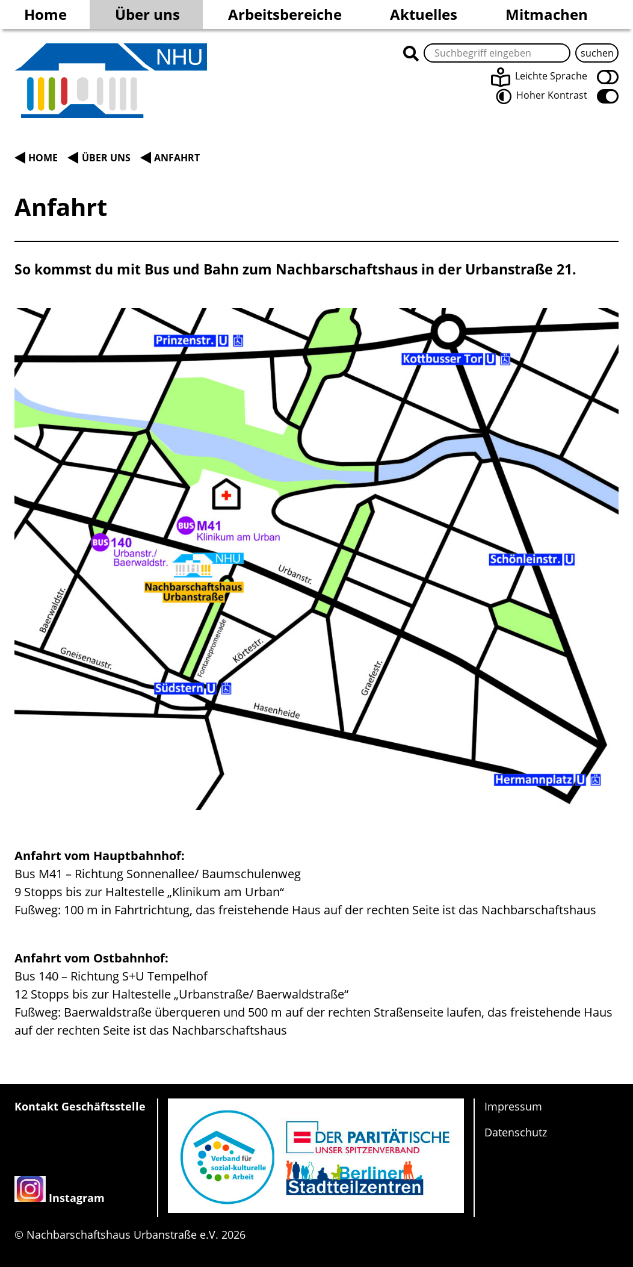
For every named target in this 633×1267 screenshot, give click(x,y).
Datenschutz (515, 1132)
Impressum (513, 1106)
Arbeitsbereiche (285, 14)
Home (45, 14)
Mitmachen (546, 14)
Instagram (77, 1198)
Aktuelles (423, 14)
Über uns (147, 14)
